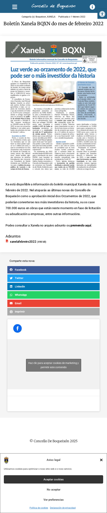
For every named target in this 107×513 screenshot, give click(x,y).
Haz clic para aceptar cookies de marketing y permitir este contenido (53, 365)
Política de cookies (39, 508)
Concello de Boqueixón (53, 6)
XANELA (51, 16)
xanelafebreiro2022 (23, 241)
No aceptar (53, 489)
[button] (102, 14)
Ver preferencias (53, 499)
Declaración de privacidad (63, 508)
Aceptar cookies (53, 479)
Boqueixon (41, 16)
